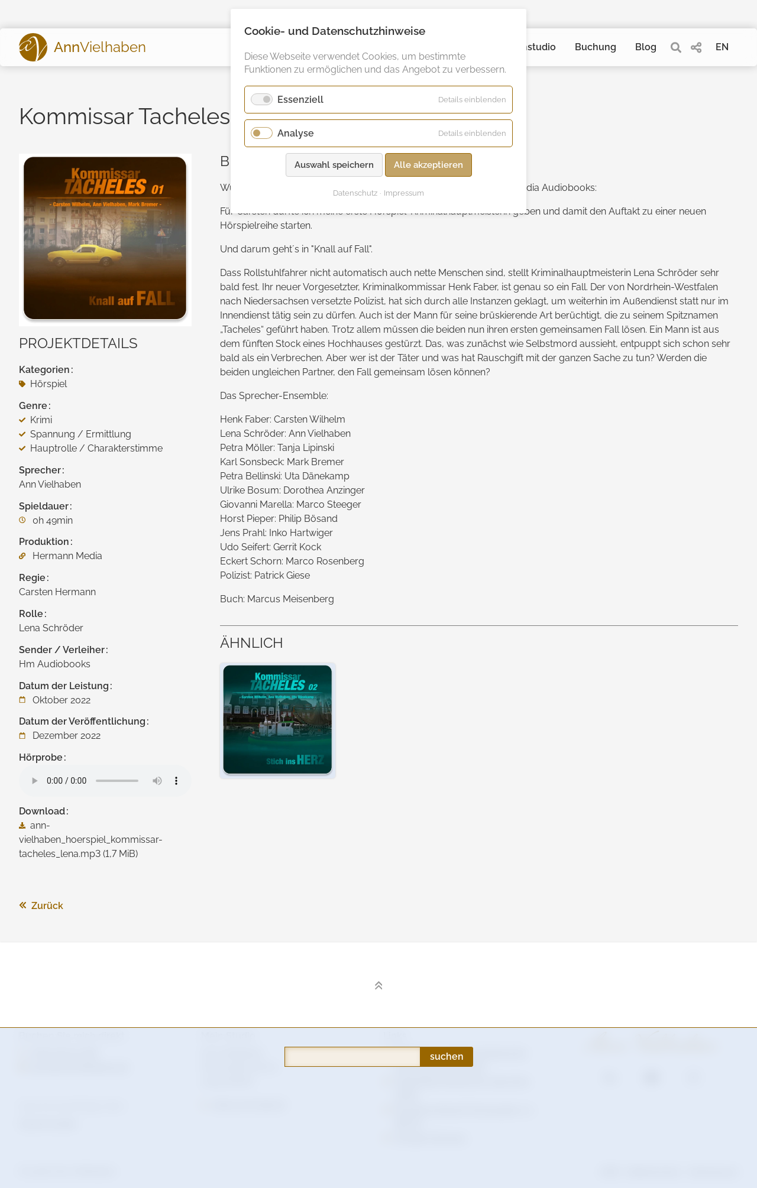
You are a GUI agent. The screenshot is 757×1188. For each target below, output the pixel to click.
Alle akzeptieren (428, 165)
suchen (447, 915)
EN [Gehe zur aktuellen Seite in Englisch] (722, 47)
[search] (676, 48)
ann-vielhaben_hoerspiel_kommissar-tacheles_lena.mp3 (91, 839)
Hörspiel (43, 383)
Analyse (295, 133)
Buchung (595, 47)
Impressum (404, 193)
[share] (696, 48)
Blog (645, 47)
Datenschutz (355, 193)
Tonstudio (533, 47)
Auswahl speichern (334, 165)
